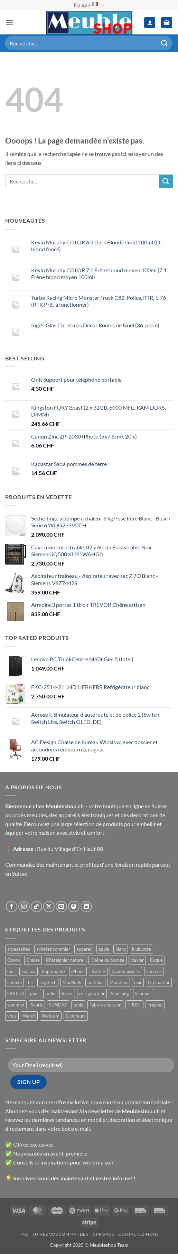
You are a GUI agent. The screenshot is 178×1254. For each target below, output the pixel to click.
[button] (9, 22)
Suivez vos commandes (60, 1234)
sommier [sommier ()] (16, 1005)
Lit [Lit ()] (30, 982)
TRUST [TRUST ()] (134, 1005)
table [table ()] (78, 1005)
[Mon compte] (149, 22)
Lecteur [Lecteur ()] (153, 971)
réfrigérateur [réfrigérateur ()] (92, 993)
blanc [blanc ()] (120, 949)
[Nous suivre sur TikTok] (36, 906)
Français (89, 5)
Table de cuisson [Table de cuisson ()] (105, 1005)
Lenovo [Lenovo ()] (14, 982)
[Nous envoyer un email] (61, 906)
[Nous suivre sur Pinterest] (73, 906)
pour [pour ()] (34, 993)
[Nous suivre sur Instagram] (24, 906)
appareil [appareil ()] (84, 949)
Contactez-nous (138, 1234)
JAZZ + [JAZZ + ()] (98, 971)
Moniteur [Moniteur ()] (119, 982)
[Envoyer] (164, 43)
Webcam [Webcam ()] (50, 1016)
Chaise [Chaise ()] (33, 960)
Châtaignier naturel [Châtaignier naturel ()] (65, 960)
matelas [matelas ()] (95, 982)
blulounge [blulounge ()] (141, 949)
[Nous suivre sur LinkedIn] (86, 906)
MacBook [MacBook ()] (72, 982)
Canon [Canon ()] (13, 960)
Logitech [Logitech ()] (47, 982)
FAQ (23, 1234)
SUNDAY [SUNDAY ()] (58, 1005)
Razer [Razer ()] (67, 993)
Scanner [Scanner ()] (143, 993)
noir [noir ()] (138, 982)
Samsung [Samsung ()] (120, 993)
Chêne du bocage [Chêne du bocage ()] (107, 960)
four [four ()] (11, 971)
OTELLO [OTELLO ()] (15, 993)
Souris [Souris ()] (37, 1005)
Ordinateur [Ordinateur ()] (159, 982)
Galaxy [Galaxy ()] (28, 971)
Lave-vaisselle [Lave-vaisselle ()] (126, 971)
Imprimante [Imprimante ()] (53, 971)
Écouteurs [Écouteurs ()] (76, 1016)
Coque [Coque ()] (156, 960)
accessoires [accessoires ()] (18, 949)
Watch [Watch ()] (29, 1016)
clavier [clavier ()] (137, 960)
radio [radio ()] (50, 993)
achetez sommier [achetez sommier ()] (53, 949)
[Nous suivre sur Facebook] (11, 906)
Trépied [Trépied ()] (155, 1005)
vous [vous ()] (12, 1016)
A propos (103, 1234)
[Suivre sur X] (49, 906)
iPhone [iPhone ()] (78, 971)
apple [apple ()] (104, 949)
